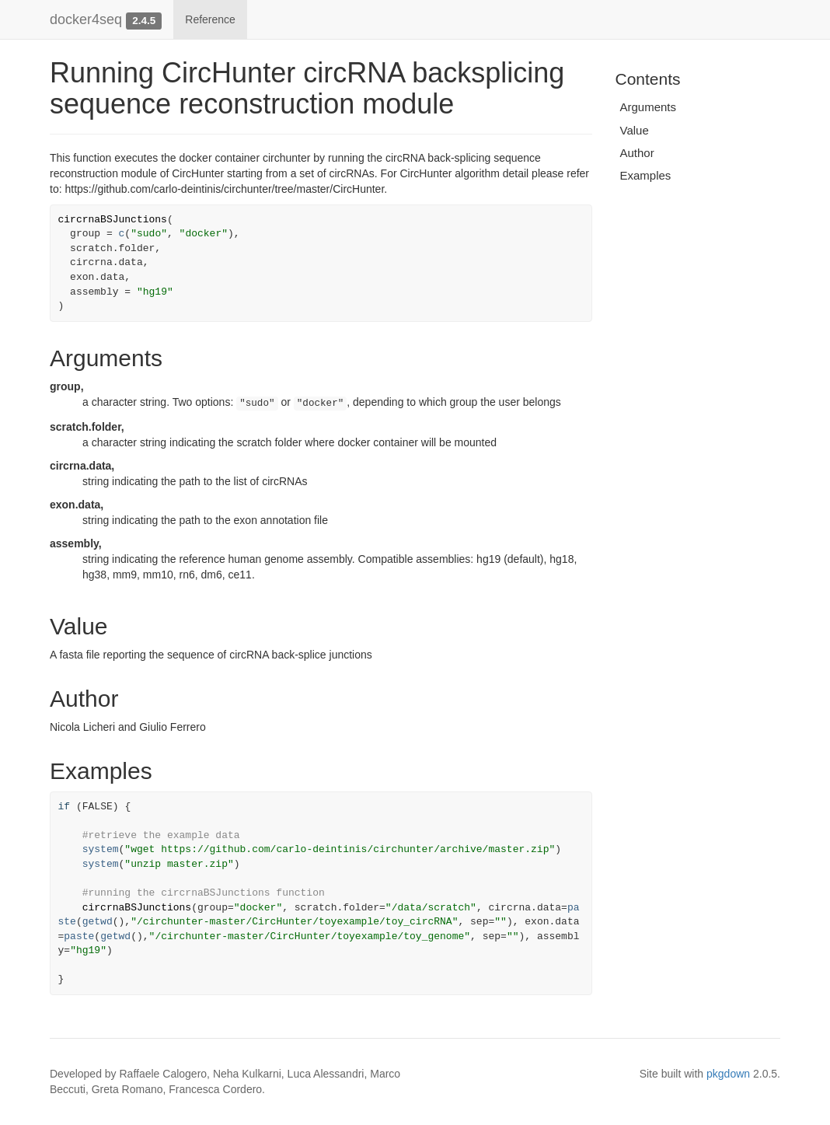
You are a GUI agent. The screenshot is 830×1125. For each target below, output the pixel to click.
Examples (645, 175)
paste (79, 936)
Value (634, 130)
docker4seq (86, 19)
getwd (97, 922)
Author (637, 152)
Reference (210, 19)
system (100, 849)
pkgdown (728, 1073)
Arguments (648, 107)
